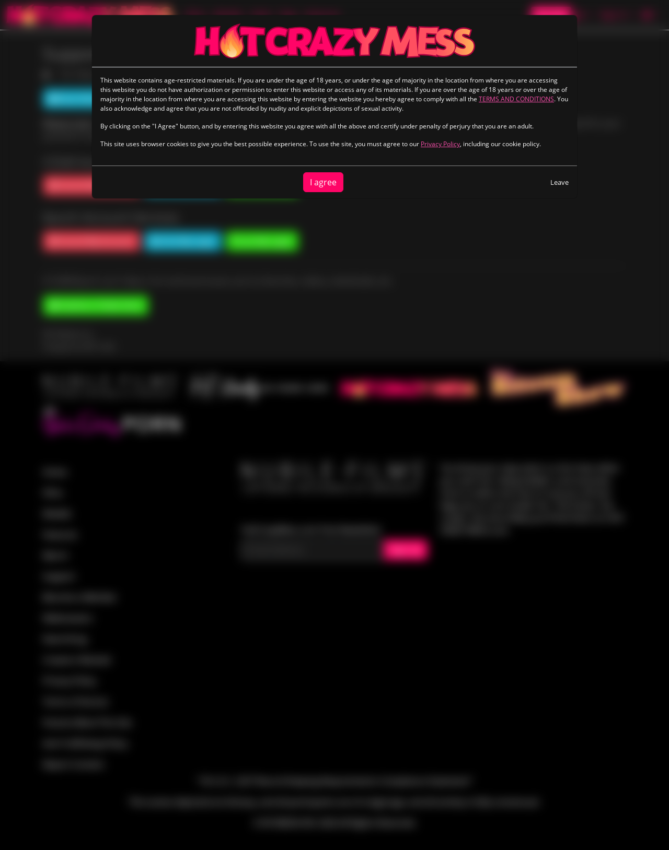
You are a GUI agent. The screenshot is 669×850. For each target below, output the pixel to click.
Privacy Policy (440, 143)
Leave (559, 182)
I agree (323, 182)
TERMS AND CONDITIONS (516, 99)
